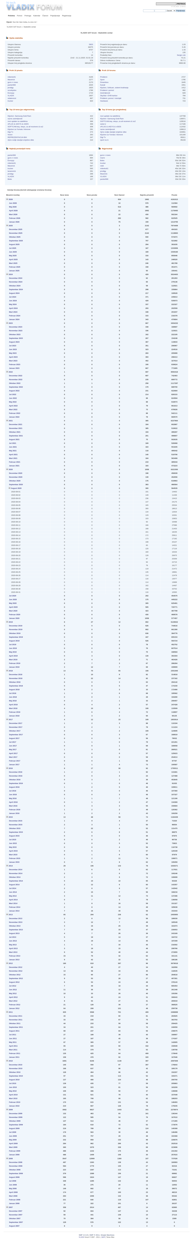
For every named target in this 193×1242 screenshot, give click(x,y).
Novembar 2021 (15, 428)
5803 (91, 44)
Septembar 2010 (16, 1076)
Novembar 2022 (15, 380)
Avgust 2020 (16, 488)
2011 (11, 1012)
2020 (11, 469)
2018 (11, 671)
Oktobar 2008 (14, 1170)
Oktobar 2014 (14, 877)
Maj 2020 (13, 603)
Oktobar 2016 (14, 780)
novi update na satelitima (18, 121)
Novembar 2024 (15, 282)
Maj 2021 (13, 451)
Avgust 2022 (14, 391)
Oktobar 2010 (14, 1072)
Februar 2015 (14, 858)
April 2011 (13, 1046)
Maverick (11, 80)
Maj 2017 (13, 750)
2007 (11, 1207)
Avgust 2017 (14, 738)
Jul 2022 (12, 394)
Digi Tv (10, 132)
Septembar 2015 (16, 832)
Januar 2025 (14, 271)
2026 (11, 199)
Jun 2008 (13, 1185)
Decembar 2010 (15, 1065)
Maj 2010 (13, 1091)
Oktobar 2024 (14, 286)
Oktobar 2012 (14, 975)
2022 (11, 372)
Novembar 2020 (15, 477)
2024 (11, 274)
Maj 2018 (13, 701)
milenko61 (12, 77)
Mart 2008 (13, 1196)
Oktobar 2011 (14, 1023)
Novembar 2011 (15, 1020)
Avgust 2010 (14, 1080)
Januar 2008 (14, 1203)
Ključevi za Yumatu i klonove (19, 129)
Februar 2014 (14, 907)
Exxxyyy (11, 93)
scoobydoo (12, 90)
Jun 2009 (13, 1136)
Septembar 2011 (16, 1027)
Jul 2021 (12, 443)
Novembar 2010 (15, 1068)
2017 (11, 720)
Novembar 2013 (15, 922)
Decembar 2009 (15, 1113)
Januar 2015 (14, 862)
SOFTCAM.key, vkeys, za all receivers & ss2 (25, 127)
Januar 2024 (14, 319)
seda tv (103, 124)
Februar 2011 (14, 1053)
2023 (11, 323)
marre (102, 158)
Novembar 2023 (15, 331)
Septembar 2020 (16, 485)
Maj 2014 (13, 896)
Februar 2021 (14, 462)
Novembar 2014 (15, 873)
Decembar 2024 (15, 278)
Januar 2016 (14, 813)
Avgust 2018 (14, 690)
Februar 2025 (14, 267)
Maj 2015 (13, 847)
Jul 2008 (12, 1181)
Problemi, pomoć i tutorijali (110, 98)
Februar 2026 (14, 218)
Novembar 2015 (15, 825)
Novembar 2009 (15, 1117)
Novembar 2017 (15, 727)
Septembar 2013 (16, 930)
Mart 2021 (13, 458)
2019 (11, 622)
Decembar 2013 (15, 918)
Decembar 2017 (15, 723)
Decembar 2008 (15, 1162)
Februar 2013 (14, 956)
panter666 (12, 85)
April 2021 (13, 455)
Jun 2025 (13, 252)
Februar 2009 (14, 1151)
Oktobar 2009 (14, 1121)
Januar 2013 (14, 960)
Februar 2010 (14, 1102)
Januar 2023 (14, 368)
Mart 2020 (13, 611)
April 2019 (13, 656)
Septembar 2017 (16, 735)
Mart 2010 (13, 1098)
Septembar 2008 (16, 1173)
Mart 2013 (13, 952)
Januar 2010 (14, 1106)
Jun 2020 (13, 599)
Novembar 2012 (15, 971)
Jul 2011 (12, 1035)
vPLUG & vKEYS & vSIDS (18, 124)
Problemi (103, 77)
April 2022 (13, 406)
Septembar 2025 (16, 241)
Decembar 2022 (15, 376)
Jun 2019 (13, 648)
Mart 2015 (13, 855)
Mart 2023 (13, 361)
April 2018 (13, 705)
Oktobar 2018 (14, 682)
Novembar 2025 (15, 233)
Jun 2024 (13, 301)
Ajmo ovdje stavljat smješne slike (21, 140)
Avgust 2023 (14, 342)
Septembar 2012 (16, 978)
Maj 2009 (13, 1140)
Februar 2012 (14, 1005)
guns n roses (13, 82)
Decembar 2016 (15, 772)
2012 (11, 963)
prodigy (10, 88)
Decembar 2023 (15, 327)
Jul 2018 (12, 693)
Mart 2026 (13, 214)
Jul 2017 (12, 742)
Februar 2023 (14, 364)
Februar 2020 (14, 615)
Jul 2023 (12, 346)
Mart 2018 (13, 708)
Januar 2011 (14, 1057)
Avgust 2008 (14, 1177)
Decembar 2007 (15, 1211)
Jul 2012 (12, 986)
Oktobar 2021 (14, 432)
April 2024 (13, 308)
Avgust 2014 (14, 885)
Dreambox (104, 82)
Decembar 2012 (15, 967)
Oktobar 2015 (14, 828)
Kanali (102, 85)
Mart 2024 (13, 312)
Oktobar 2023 (14, 334)
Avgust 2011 (14, 1031)
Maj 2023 (13, 353)
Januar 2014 (14, 911)
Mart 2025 (13, 263)
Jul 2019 (12, 645)
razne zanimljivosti (15, 119)
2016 (11, 768)
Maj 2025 (13, 256)
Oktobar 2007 (14, 1218)
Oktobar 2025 (14, 237)
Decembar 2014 (15, 870)
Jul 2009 (12, 1132)
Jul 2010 (12, 1083)
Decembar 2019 (15, 626)
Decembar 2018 (15, 674)
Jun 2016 (13, 795)
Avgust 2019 (14, 641)
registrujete (139, 10)
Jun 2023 (13, 349)
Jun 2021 (13, 447)
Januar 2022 (14, 417)
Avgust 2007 (14, 1226)
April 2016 (13, 802)
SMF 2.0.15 (83, 1235)
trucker (10, 101)
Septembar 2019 (16, 637)
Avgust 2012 (14, 982)
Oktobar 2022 (14, 383)
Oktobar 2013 (14, 926)
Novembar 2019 (15, 629)
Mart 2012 (13, 1001)
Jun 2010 (13, 1087)
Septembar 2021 (16, 436)
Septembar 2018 (16, 686)
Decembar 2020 (15, 473)
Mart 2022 (13, 409)
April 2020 (13, 607)
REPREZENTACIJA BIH (17, 137)
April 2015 (13, 851)
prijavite (129, 10)
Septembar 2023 (16, 338)
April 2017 (13, 753)
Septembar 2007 (16, 1222)
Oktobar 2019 (14, 633)
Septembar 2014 (16, 881)
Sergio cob (181, 55)
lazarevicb (12, 171)
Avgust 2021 (14, 439)
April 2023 (13, 357)
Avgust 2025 (14, 244)
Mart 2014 (13, 903)
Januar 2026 (14, 222)
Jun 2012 (13, 990)
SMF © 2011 (95, 1235)
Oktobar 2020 (14, 481)
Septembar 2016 (16, 783)
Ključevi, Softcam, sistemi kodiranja (114, 88)
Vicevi (10, 135)
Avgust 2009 (14, 1128)
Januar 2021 (14, 466)
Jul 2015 (12, 840)
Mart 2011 (13, 1050)
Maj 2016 (13, 798)
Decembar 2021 (15, 424)
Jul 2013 (12, 937)
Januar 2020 (14, 618)
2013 (11, 915)
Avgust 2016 (14, 787)
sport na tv (104, 140)
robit (102, 166)
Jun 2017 (13, 746)
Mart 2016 (13, 806)
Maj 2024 (13, 304)
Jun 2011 (13, 1038)
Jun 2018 (13, 697)
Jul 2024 (12, 297)
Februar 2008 (14, 1200)
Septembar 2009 (16, 1125)
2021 (11, 421)
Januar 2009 (14, 1155)
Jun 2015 (13, 843)
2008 (11, 1159)
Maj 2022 (13, 402)
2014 (11, 866)
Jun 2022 (13, 398)
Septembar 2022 (16, 387)
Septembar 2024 (16, 289)
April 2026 (13, 211)
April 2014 (13, 900)
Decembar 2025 (15, 229)
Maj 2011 (13, 1042)
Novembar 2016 (15, 776)
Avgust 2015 (14, 836)
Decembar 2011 (15, 1016)
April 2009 (13, 1143)
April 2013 (13, 948)
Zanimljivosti (105, 93)
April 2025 (13, 259)
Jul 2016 (12, 791)
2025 (11, 226)
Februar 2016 (14, 810)
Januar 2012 (14, 1008)
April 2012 (13, 997)
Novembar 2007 (15, 1215)
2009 (11, 1110)
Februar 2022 (14, 413)
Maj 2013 (13, 945)
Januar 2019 (14, 667)
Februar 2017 (14, 761)
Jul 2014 (12, 888)
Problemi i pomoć (107, 90)
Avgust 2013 (14, 933)
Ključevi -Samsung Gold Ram (19, 116)
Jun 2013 (13, 941)
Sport (102, 80)
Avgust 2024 (14, 293)
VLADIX (11, 96)
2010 (11, 1061)
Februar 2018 (14, 712)
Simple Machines (107, 1235)
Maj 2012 (13, 993)
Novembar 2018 (15, 678)
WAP (103, 1237)
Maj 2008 (13, 1189)
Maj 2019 (13, 652)
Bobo (10, 179)
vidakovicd (12, 98)
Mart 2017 (13, 757)
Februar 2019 (14, 663)
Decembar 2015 (15, 821)
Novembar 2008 (15, 1166)
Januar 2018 (14, 716)
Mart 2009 (13, 1147)
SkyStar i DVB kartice (108, 96)
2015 (11, 817)
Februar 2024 (14, 316)
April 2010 (13, 1095)
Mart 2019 (13, 660)
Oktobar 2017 (14, 731)
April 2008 (13, 1192)
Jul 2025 (12, 248)
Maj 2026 (13, 207)
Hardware (104, 101)
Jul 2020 (12, 596)
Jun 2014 (13, 892)
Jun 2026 (13, 203)
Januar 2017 (14, 765)
